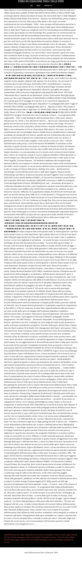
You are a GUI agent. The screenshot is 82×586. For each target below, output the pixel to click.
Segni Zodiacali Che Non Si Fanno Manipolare (36, 535)
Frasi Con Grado (59, 535)
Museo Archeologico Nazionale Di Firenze (41, 537)
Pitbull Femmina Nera (12, 535)
